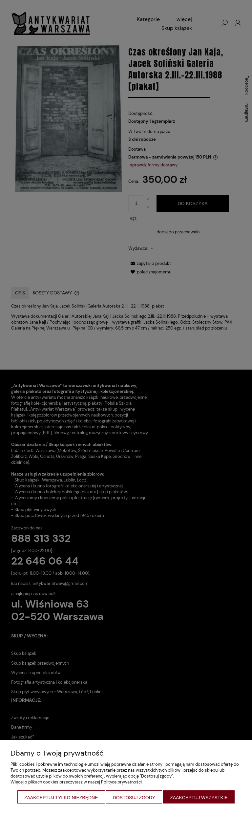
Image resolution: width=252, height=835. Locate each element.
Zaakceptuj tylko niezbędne (61, 797)
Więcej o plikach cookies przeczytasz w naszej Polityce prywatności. (76, 782)
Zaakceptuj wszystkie (199, 797)
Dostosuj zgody (134, 797)
